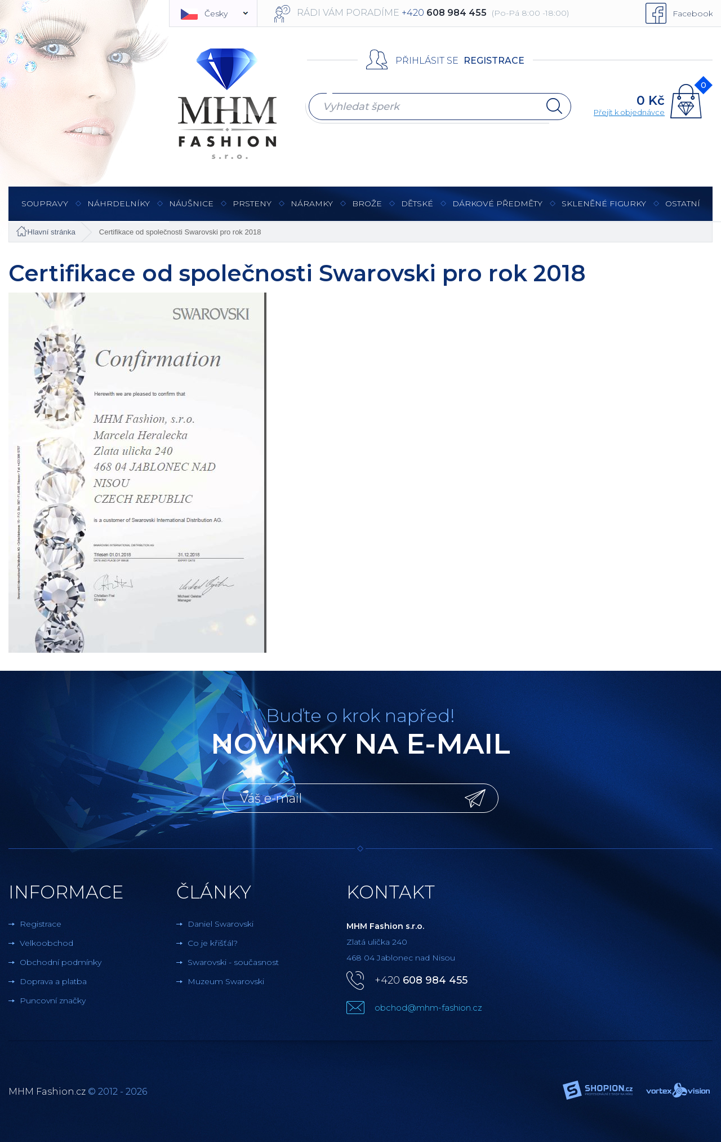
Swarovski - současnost (233, 962)
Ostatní (682, 209)
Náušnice (191, 209)
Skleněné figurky (604, 209)
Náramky (312, 209)
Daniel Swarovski (220, 924)
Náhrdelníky (118, 209)
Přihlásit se (427, 60)
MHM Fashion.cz (47, 1091)
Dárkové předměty (497, 209)
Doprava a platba (53, 981)
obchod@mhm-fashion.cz (428, 1007)
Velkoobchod (46, 943)
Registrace (494, 60)
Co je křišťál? (213, 943)
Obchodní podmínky (60, 962)
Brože (367, 203)
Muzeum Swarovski (226, 981)
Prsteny (252, 209)
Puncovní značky (53, 1000)
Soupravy (44, 209)
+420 (421, 980)
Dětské (417, 203)
